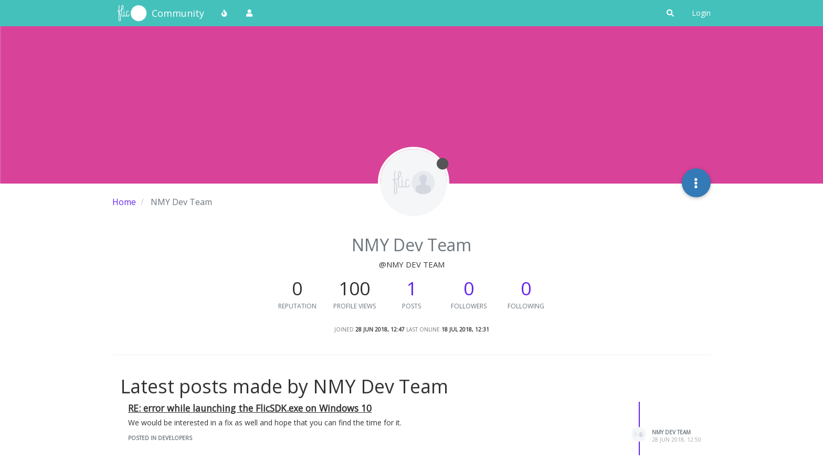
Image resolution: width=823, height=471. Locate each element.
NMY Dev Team (671, 432)
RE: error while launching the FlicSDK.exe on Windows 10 (250, 408)
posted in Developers (160, 438)
